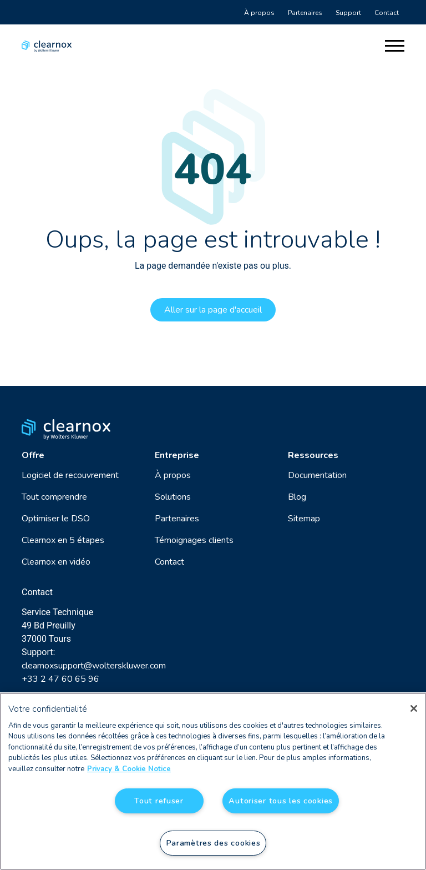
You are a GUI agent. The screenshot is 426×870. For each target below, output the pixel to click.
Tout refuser (159, 800)
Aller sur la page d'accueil (213, 310)
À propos (259, 12)
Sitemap (304, 518)
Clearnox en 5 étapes (63, 540)
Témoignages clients (194, 540)
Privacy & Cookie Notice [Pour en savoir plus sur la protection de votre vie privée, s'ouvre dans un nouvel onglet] (129, 769)
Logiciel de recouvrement (70, 475)
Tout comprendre (54, 497)
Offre (33, 455)
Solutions (173, 497)
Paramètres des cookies (213, 842)
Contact (386, 12)
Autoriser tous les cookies (281, 800)
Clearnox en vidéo (56, 562)
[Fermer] (414, 708)
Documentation (317, 475)
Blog (297, 497)
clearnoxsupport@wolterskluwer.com (94, 666)
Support (348, 12)
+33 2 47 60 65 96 (60, 679)
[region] (213, 781)
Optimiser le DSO (56, 518)
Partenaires (305, 12)
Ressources (313, 455)
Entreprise (177, 455)
